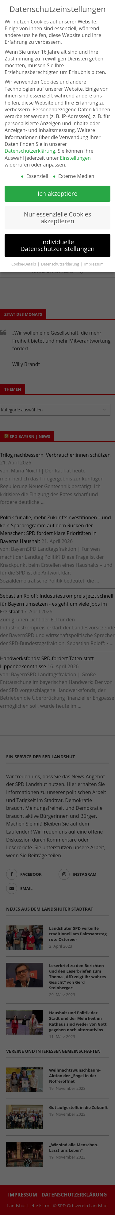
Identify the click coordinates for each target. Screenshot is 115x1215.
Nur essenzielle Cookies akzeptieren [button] (57, 216)
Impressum (94, 263)
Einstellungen (75, 157)
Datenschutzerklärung (30, 150)
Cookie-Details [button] (24, 263)
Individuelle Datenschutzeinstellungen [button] (58, 244)
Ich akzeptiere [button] (58, 192)
